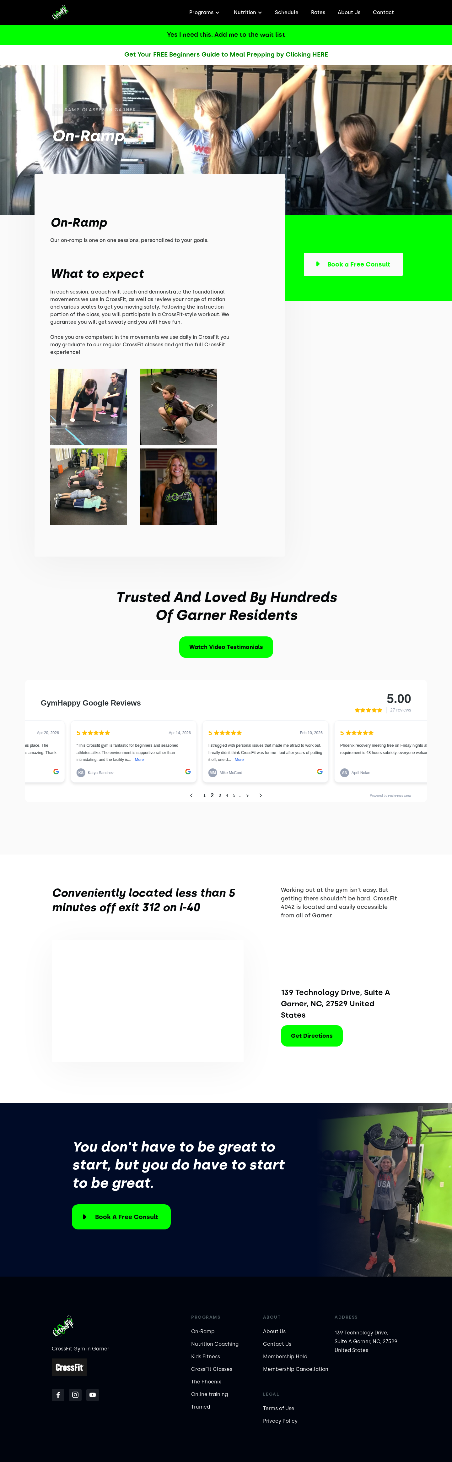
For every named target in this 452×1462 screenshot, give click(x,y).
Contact (383, 12)
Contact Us (277, 1344)
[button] (203, 12)
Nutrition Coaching (215, 1344)
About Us (349, 12)
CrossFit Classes (211, 1369)
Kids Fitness (205, 1357)
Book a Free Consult (126, 1217)
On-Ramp (203, 1331)
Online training (209, 1394)
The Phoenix (206, 1382)
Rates (318, 12)
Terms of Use (278, 1408)
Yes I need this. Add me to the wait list (226, 34)
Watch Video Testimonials (226, 647)
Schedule (287, 12)
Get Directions (312, 1035)
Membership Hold (285, 1357)
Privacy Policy (280, 1421)
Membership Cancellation (295, 1369)
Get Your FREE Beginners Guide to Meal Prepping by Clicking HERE (226, 54)
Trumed (200, 1407)
